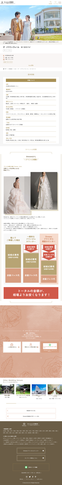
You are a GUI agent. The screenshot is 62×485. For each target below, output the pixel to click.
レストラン (9, 438)
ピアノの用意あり (21, 440)
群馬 (24, 430)
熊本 (23, 432)
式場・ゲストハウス (17, 438)
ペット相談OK (6, 442)
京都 (53, 430)
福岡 (17, 432)
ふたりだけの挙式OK (19, 444)
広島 (10, 432)
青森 (8, 430)
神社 (24, 438)
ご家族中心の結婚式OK (8, 444)
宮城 (14, 430)
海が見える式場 (14, 442)
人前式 (35, 438)
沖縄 (33, 432)
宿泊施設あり (49, 438)
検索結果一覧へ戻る (31, 410)
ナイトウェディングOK (34, 444)
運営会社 (21, 479)
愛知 (50, 430)
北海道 (4, 430)
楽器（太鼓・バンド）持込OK (47, 444)
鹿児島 (29, 432)
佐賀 (20, 432)
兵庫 (4, 432)
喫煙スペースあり (48, 440)
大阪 (56, 430)
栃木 (21, 430)
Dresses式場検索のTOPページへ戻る (31, 416)
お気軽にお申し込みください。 (11, 43)
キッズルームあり (39, 440)
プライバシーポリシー (30, 479)
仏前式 (43, 438)
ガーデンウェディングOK (50, 442)
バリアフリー (13, 440)
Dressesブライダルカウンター (31, 450)
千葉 (33, 430)
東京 (27, 430)
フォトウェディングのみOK (38, 442)
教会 (27, 438)
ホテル (4, 438)
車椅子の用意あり (30, 440)
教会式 (30, 438)
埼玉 (30, 430)
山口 (13, 432)
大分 (26, 432)
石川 (44, 430)
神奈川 (37, 430)
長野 (47, 430)
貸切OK (26, 444)
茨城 (18, 430)
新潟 (41, 430)
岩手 (11, 430)
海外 (36, 432)
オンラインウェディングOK (25, 442)
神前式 (39, 438)
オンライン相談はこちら (31, 458)
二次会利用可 (6, 440)
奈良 (7, 432)
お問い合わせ (39, 479)
